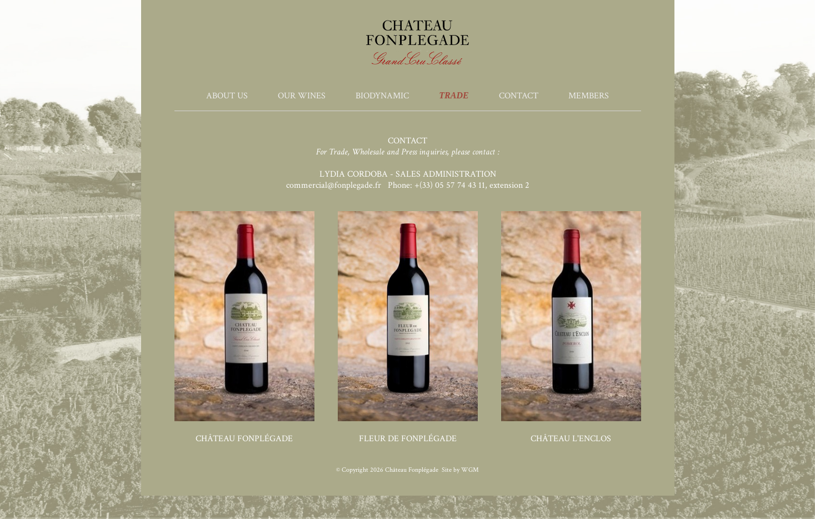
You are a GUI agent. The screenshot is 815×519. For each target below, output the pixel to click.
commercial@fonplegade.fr (333, 185)
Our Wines (302, 96)
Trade (453, 95)
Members (588, 96)
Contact (518, 96)
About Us (227, 96)
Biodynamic (382, 96)
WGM (470, 470)
